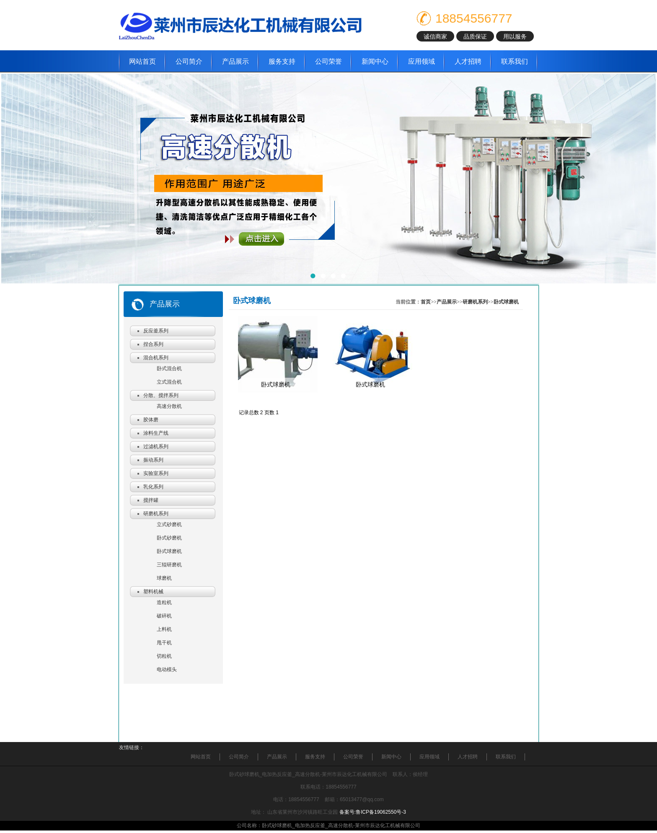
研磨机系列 (155, 513)
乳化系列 (153, 487)
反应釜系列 (155, 331)
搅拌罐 (150, 500)
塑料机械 (153, 591)
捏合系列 (153, 344)
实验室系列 (155, 473)
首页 (426, 302)
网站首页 (142, 61)
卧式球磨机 (169, 551)
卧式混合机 (169, 368)
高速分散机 (169, 406)
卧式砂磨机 (169, 538)
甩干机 (164, 643)
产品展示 (235, 61)
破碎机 (164, 616)
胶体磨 (150, 420)
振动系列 (153, 460)
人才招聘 (468, 61)
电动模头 (167, 669)
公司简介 (189, 61)
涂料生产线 (155, 433)
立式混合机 (169, 382)
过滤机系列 (155, 446)
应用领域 (421, 61)
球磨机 (164, 578)
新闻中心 (375, 61)
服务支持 (282, 61)
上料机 (164, 629)
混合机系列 (155, 358)
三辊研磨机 (169, 565)
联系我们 (514, 61)
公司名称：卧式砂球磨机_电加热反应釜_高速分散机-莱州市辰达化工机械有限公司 (328, 825)
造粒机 (164, 602)
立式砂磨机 (169, 524)
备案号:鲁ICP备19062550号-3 (372, 812)
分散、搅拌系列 (160, 395)
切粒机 (164, 656)
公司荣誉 (328, 61)
